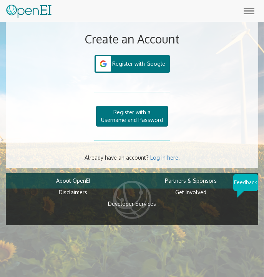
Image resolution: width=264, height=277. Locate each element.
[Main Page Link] (29, 9)
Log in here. (165, 157)
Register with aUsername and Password (132, 116)
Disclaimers (73, 192)
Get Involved (190, 192)
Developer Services (132, 203)
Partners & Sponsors (191, 180)
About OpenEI (73, 180)
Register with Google (138, 63)
